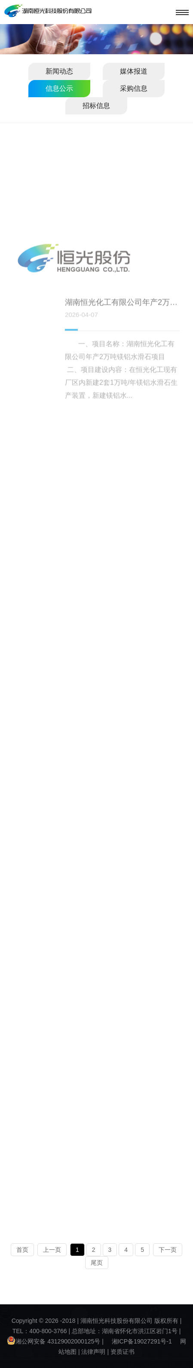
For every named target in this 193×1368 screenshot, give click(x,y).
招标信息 (96, 105)
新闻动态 (59, 71)
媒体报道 (133, 71)
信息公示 (59, 88)
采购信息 (133, 88)
